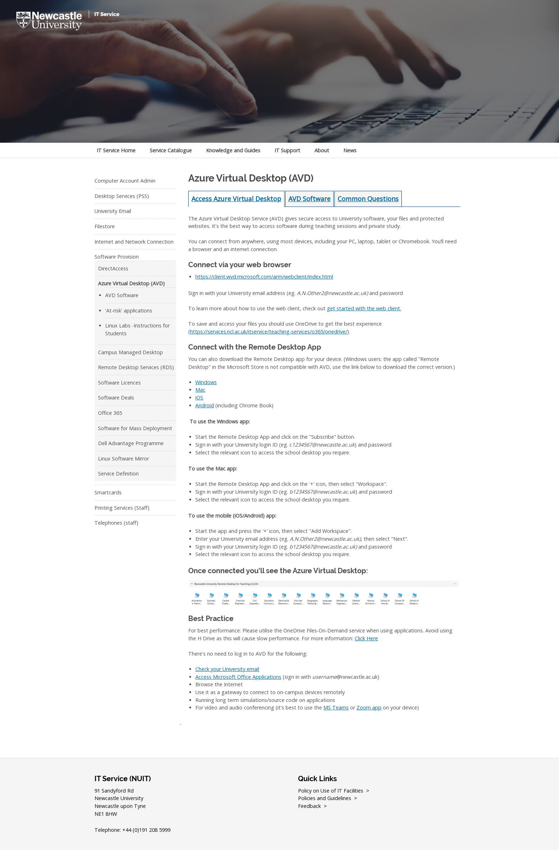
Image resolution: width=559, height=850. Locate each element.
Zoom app (369, 707)
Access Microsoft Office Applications (238, 676)
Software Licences (119, 382)
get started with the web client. (364, 308)
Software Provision (116, 256)
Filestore (104, 226)
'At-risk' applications (128, 310)
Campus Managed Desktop (130, 352)
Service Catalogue (171, 150)
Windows (206, 382)
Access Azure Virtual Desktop (236, 198)
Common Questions (368, 198)
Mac (200, 389)
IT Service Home (116, 150)
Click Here (366, 638)
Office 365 (110, 412)
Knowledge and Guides (233, 150)
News (350, 150)
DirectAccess (113, 268)
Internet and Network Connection (134, 241)
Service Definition (118, 473)
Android (204, 405)
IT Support (287, 150)
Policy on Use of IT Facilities (331, 790)
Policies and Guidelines (324, 798)
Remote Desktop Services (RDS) (136, 367)
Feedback (309, 806)
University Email (112, 211)
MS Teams (336, 707)
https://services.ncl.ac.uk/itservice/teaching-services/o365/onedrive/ (268, 331)
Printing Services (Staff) (121, 507)
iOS (199, 397)
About (321, 150)
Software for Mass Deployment (135, 428)
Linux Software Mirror (123, 458)
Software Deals (116, 397)
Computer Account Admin (124, 180)
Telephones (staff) (116, 522)
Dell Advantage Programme (131, 443)
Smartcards (108, 492)
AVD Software (121, 295)
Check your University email (227, 669)
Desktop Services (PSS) (121, 196)
